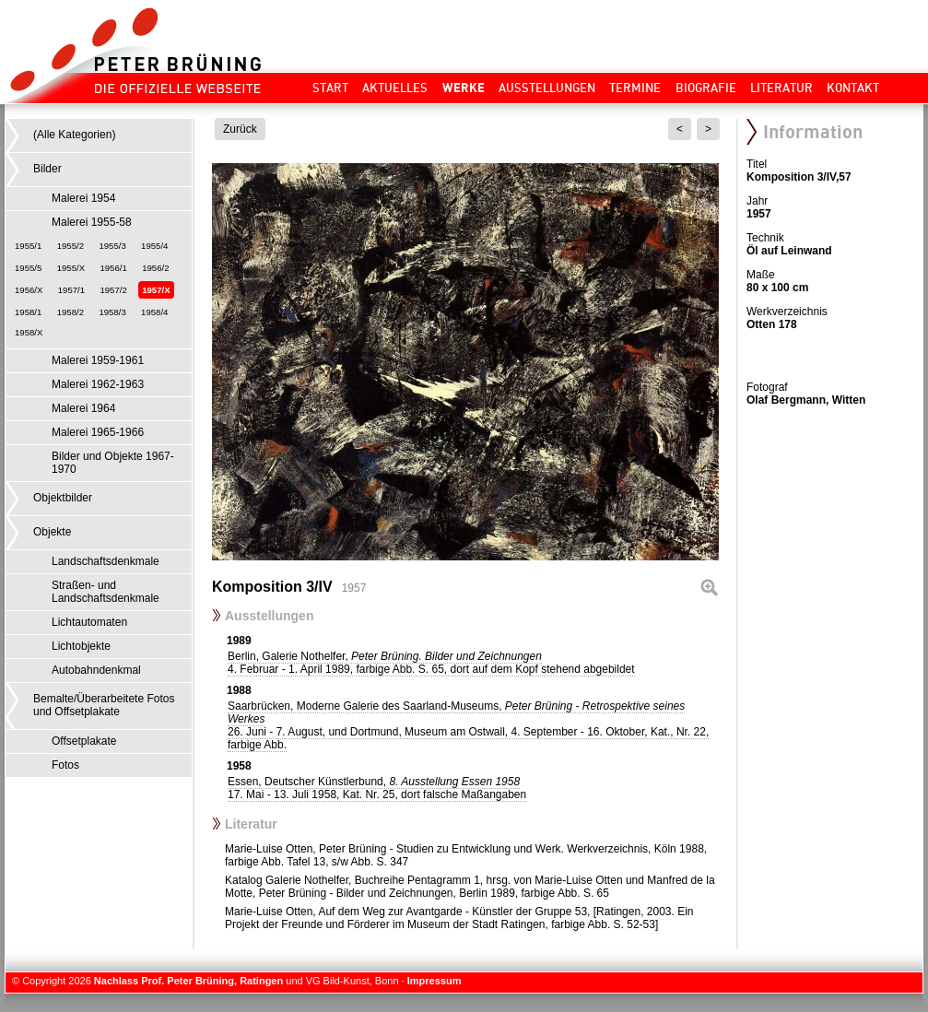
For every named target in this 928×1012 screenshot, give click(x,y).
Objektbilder (62, 497)
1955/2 (70, 246)
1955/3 (112, 246)
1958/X (28, 332)
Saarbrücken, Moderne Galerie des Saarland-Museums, (468, 725)
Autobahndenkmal (96, 670)
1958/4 (154, 312)
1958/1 (28, 312)
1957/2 (113, 290)
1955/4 (154, 246)
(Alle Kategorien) (74, 134)
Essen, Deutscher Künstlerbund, (377, 788)
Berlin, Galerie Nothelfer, (431, 663)
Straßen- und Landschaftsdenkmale (105, 592)
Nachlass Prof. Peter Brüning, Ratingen (188, 980)
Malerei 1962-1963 (98, 384)
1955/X (71, 268)
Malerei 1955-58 (92, 222)
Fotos (65, 765)
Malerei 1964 (83, 408)
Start (330, 87)
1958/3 (112, 312)
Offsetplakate (84, 741)
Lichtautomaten (89, 622)
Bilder (47, 168)
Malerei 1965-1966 (98, 432)
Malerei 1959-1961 (98, 360)
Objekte (52, 531)
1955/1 (28, 246)
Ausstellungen (547, 87)
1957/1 (71, 290)
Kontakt (853, 87)
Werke (463, 87)
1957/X (156, 290)
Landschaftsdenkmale (105, 561)
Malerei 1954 (83, 198)
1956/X (28, 290)
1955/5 (28, 268)
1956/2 (155, 268)
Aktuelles (395, 87)
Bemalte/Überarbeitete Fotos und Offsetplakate (103, 705)
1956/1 (113, 268)
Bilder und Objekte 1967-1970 (113, 463)
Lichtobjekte (81, 646)
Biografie (705, 87)
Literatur (781, 87)
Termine (635, 87)
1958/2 (70, 312)
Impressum (434, 980)
